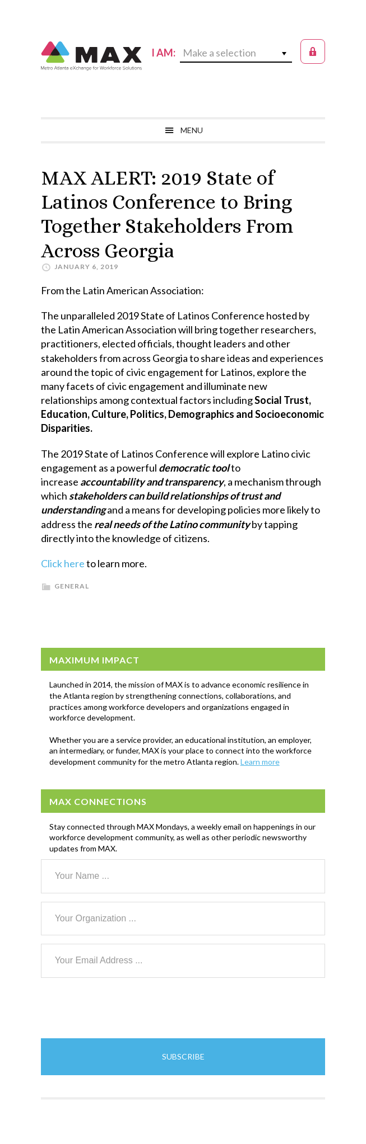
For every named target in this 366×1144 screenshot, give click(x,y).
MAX (91, 56)
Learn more (260, 761)
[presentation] (126, 1008)
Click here (63, 563)
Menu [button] (191, 130)
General (71, 586)
